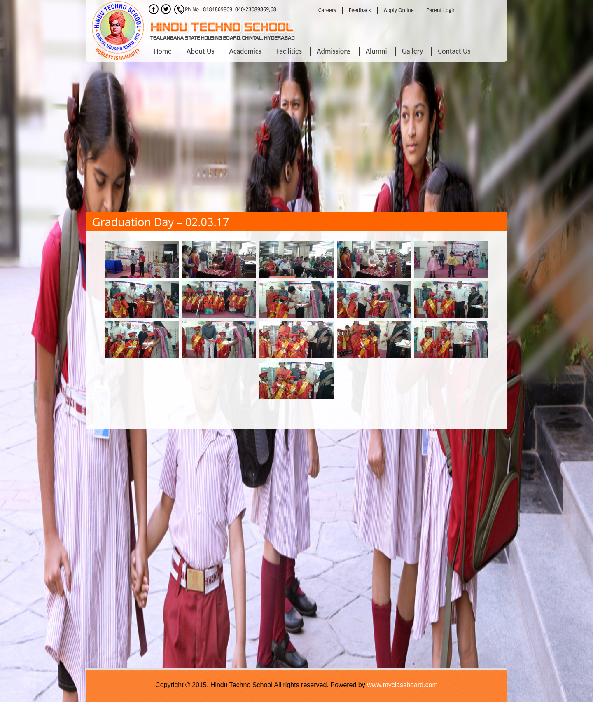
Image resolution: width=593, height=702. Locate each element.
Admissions (334, 51)
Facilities (289, 51)
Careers (327, 10)
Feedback (360, 10)
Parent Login (441, 10)
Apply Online (399, 10)
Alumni (376, 51)
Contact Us (454, 51)
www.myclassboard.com (402, 684)
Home (163, 51)
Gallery (412, 51)
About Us (201, 51)
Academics (245, 51)
